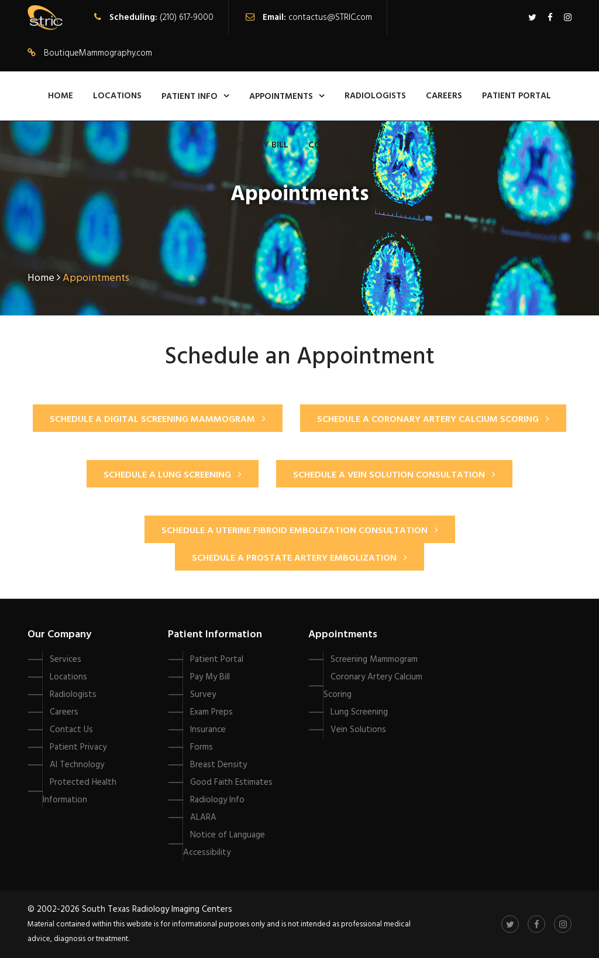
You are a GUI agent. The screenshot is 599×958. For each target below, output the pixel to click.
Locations (117, 96)
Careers (444, 96)
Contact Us (335, 145)
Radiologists (375, 96)
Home (60, 96)
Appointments (281, 97)
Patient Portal (516, 96)
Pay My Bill (262, 145)
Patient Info (189, 97)
